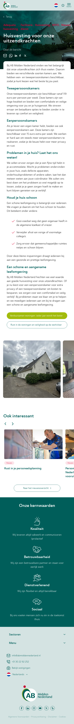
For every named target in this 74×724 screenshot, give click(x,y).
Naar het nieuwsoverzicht (37, 488)
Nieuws (9, 463)
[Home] (10, 5)
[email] (5, 55)
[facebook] (20, 55)
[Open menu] (69, 5)
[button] (56, 5)
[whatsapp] (11, 55)
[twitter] (25, 55)
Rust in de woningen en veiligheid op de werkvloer (36, 324)
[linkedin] (16, 55)
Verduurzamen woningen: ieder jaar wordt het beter (36, 315)
